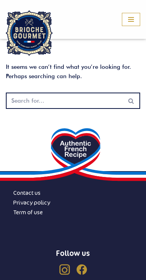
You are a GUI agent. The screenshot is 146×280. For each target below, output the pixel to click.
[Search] (64, 101)
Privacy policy (31, 202)
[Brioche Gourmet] (29, 33)
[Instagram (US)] (64, 269)
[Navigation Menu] (131, 19)
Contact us (26, 193)
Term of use (28, 212)
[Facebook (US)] (82, 269)
